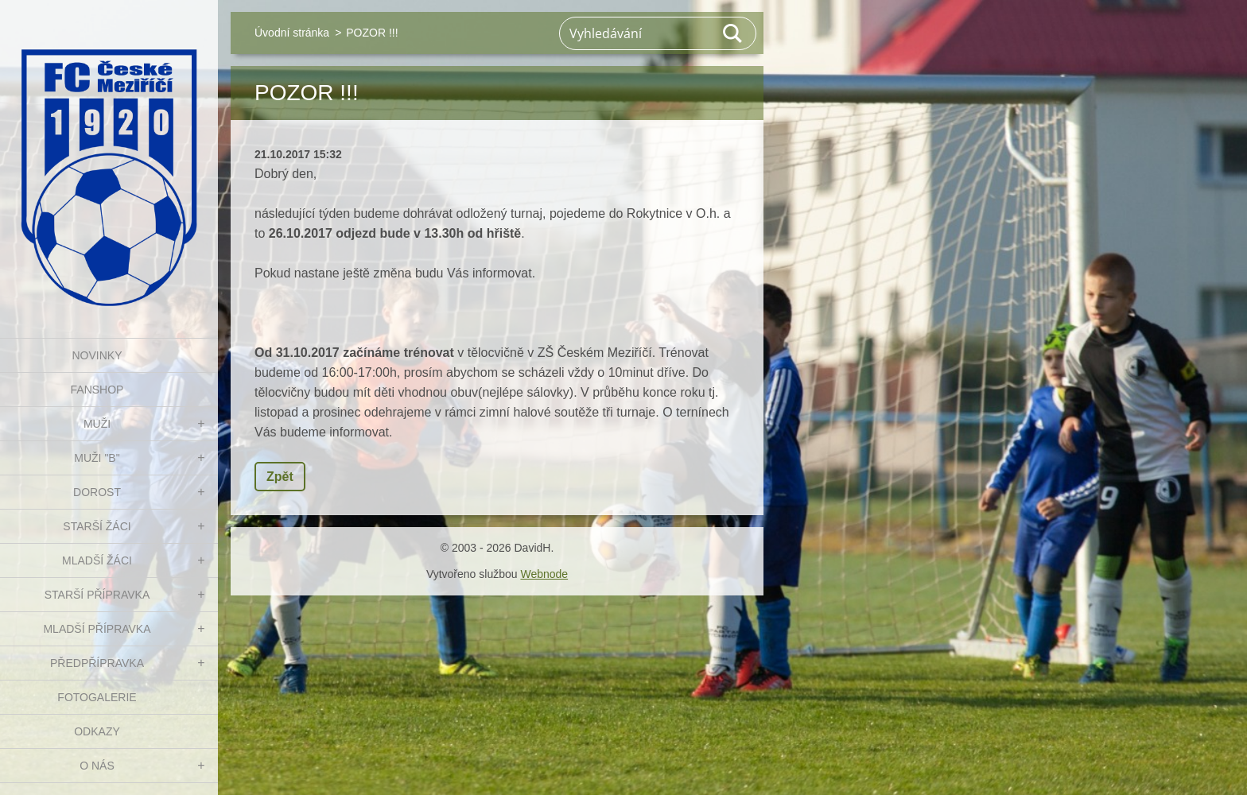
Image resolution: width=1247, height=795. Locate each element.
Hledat (733, 33)
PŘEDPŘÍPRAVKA (97, 663)
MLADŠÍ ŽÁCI (97, 560)
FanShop (97, 389)
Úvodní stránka (291, 32)
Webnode (544, 574)
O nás (97, 765)
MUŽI (97, 423)
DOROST (97, 492)
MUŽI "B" (96, 458)
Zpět (279, 476)
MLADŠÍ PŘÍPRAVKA (96, 628)
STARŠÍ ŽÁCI (96, 526)
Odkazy (97, 731)
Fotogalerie (96, 697)
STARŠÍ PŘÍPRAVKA (97, 594)
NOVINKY (97, 355)
